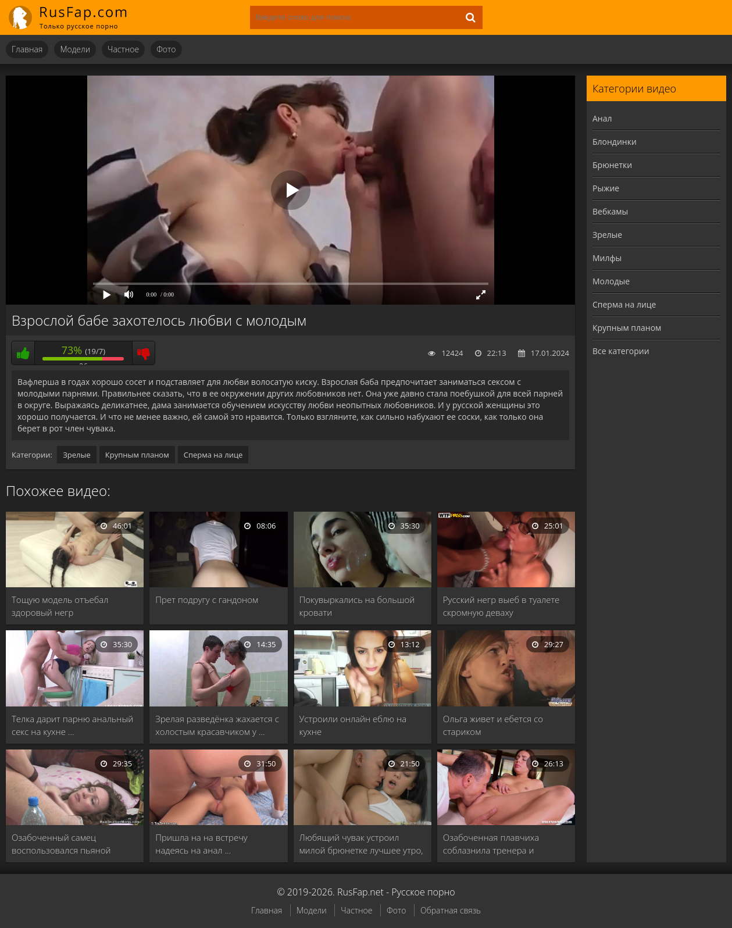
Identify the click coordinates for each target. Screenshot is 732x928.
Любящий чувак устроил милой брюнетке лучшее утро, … (361, 843)
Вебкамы (610, 211)
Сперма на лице (213, 454)
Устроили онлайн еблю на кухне (353, 725)
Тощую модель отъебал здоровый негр (60, 606)
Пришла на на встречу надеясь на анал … (201, 843)
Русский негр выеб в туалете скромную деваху (501, 606)
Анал (602, 118)
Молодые (611, 281)
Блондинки (614, 141)
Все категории (620, 350)
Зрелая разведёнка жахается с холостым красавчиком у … (217, 725)
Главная (27, 49)
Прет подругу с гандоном (206, 599)
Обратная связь (450, 910)
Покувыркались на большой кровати (357, 606)
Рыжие (605, 188)
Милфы (607, 257)
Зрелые (77, 454)
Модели (75, 49)
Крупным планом (137, 454)
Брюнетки (612, 164)
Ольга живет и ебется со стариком (493, 725)
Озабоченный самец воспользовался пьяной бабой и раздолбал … (61, 843)
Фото (166, 49)
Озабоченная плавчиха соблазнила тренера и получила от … (491, 843)
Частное (123, 49)
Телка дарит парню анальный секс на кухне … (72, 725)
